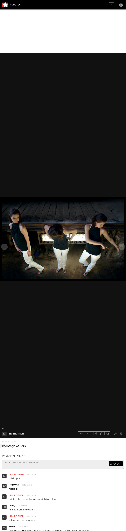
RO (4, 487)
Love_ (12, 506)
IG (4, 433)
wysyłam (115, 463)
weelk (12, 527)
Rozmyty (14, 486)
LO (4, 508)
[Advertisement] (63, 31)
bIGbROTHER (16, 433)
